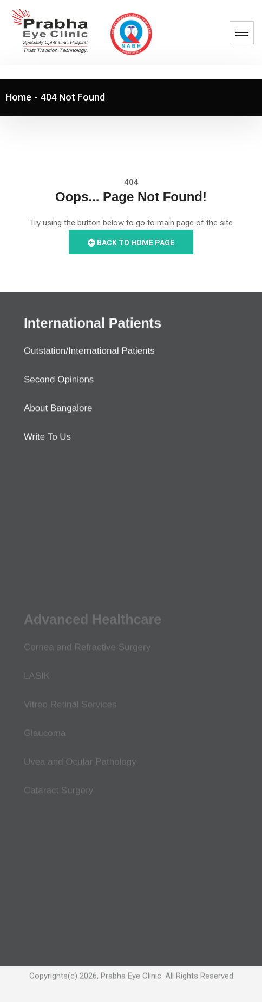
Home (18, 97)
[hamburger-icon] (242, 32)
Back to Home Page (131, 242)
